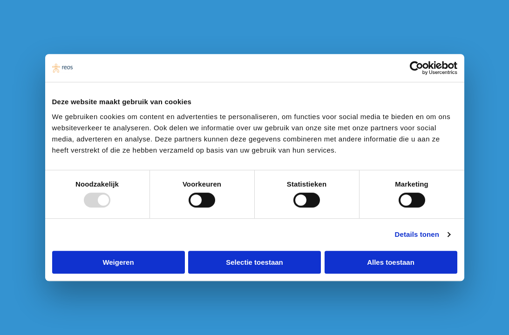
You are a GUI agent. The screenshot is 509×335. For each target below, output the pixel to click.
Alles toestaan (390, 262)
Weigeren (118, 262)
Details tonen (417, 234)
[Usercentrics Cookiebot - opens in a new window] (416, 68)
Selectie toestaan (254, 262)
